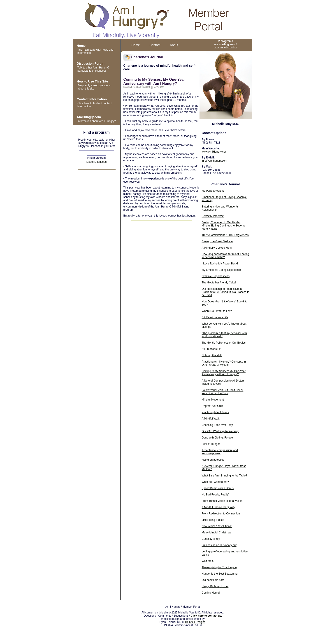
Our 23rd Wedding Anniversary (220, 431)
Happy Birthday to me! (215, 586)
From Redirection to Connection (221, 513)
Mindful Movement (213, 399)
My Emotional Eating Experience (221, 269)
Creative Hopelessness (216, 276)
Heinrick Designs (195, 622)
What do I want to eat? (215, 481)
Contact (154, 45)
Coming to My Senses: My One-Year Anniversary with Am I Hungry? (224, 373)
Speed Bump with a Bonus (218, 488)
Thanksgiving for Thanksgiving (220, 567)
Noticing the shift (212, 355)
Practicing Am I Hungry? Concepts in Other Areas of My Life (224, 363)
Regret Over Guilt (212, 406)
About (174, 45)
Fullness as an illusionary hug (219, 545)
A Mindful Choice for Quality (218, 507)
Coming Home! (211, 592)
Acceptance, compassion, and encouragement (220, 452)
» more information (225, 47)
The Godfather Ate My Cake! (219, 282)
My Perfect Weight (213, 190)
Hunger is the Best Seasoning (220, 573)
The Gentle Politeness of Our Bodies (224, 342)
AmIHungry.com (89, 117)
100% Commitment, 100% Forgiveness (225, 235)
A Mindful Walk (211, 418)
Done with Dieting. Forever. (218, 437)
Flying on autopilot (213, 459)
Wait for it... (208, 561)
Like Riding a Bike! (213, 519)
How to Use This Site (92, 81)
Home (81, 45)
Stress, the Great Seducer (217, 241)
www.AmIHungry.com (215, 151)
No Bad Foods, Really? (216, 494)
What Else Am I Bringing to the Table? (224, 475)
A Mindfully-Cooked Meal (217, 247)
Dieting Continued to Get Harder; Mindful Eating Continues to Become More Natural (224, 225)
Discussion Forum (90, 63)
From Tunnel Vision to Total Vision (222, 500)
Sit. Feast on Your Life (215, 317)
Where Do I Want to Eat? (217, 311)
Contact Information (92, 99)
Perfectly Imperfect (213, 216)
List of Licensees (96, 161)
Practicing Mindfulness (215, 412)
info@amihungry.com (214, 160)
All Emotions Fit (211, 349)
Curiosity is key (211, 538)
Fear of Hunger (211, 444)
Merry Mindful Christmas (216, 532)
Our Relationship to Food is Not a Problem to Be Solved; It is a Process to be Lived (225, 292)
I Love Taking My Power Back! (220, 263)
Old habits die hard (213, 580)
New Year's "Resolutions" (217, 526)
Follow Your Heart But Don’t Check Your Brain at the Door (223, 392)
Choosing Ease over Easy (217, 425)
